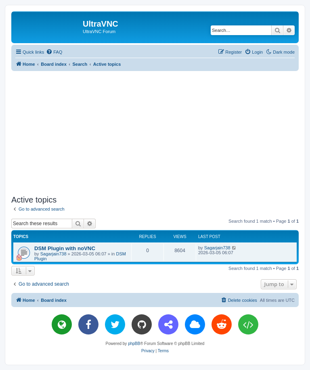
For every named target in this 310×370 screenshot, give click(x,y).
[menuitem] (54, 52)
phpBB (134, 343)
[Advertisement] (160, 131)
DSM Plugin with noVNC (64, 248)
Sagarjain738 (53, 253)
